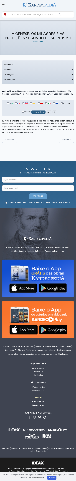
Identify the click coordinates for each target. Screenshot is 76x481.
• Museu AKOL (38, 390)
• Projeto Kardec (38, 387)
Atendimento (38, 401)
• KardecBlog (38, 375)
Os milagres (9, 74)
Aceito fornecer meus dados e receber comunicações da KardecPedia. (39, 202)
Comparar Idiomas (38, 112)
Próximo (66, 140)
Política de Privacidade (36, 477)
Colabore (38, 397)
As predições (9, 79)
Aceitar (52, 477)
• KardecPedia (38, 368)
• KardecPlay (38, 372)
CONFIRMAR (38, 196)
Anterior (9, 140)
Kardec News (38, 405)
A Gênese (8, 69)
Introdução (8, 65)
